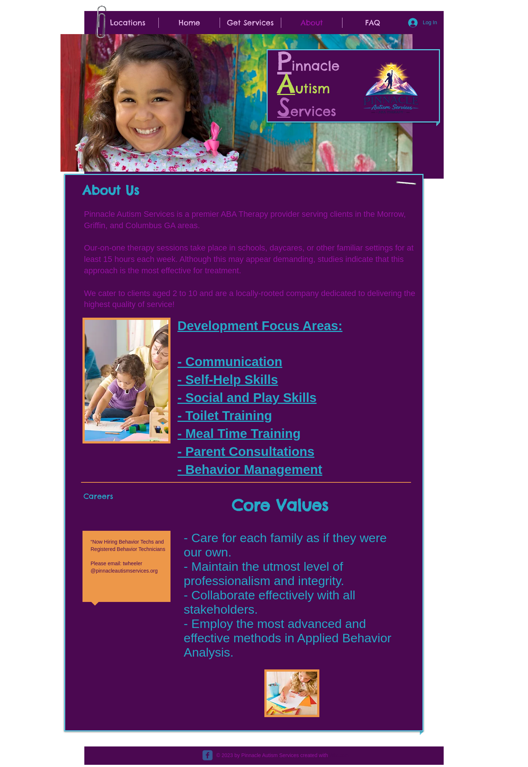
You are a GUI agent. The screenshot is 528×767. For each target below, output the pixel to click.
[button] (127, 23)
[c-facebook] (207, 755)
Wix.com (339, 755)
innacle (318, 66)
